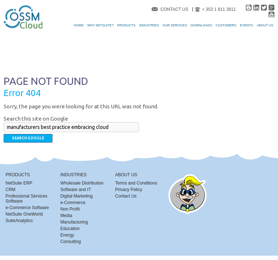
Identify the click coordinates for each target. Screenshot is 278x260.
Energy (67, 235)
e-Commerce (72, 202)
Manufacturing (74, 222)
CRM (10, 189)
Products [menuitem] (126, 25)
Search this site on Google (36, 119)
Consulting (70, 241)
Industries (73, 174)
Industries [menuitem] (149, 25)
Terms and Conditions (136, 183)
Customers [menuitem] (226, 25)
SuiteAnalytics (19, 220)
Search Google (28, 138)
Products (17, 174)
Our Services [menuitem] (175, 25)
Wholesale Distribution (82, 183)
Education (70, 228)
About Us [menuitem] (265, 25)
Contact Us (174, 9)
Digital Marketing (76, 196)
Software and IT (75, 189)
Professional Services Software (26, 199)
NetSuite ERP (18, 183)
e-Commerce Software (27, 207)
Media (66, 215)
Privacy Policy (128, 189)
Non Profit (70, 209)
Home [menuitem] (79, 25)
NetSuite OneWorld (24, 214)
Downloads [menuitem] (201, 25)
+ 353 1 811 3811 (219, 9)
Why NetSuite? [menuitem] (100, 25)
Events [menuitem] (246, 25)
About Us (126, 174)
